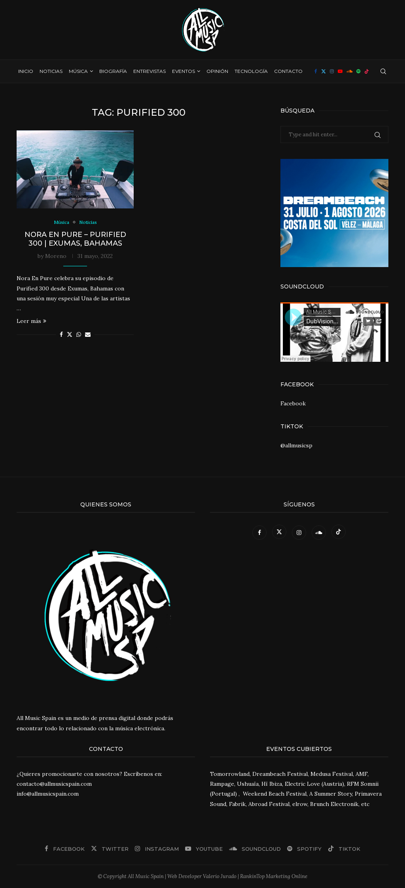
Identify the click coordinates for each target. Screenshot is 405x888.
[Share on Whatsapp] (78, 335)
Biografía (113, 71)
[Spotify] (358, 71)
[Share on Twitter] (69, 335)
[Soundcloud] (349, 71)
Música (78, 71)
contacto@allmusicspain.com (54, 783)
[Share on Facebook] (61, 335)
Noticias (51, 71)
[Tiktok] (366, 71)
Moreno (55, 256)
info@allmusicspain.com (48, 793)
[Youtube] (340, 71)
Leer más (31, 321)
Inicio (25, 71)
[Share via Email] (88, 335)
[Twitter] (323, 71)
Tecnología (251, 71)
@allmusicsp (296, 445)
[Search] (383, 71)
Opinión (217, 71)
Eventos (183, 71)
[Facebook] (315, 71)
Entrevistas (149, 71)
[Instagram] (332, 71)
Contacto (288, 71)
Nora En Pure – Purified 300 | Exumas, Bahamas (75, 239)
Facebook (293, 403)
